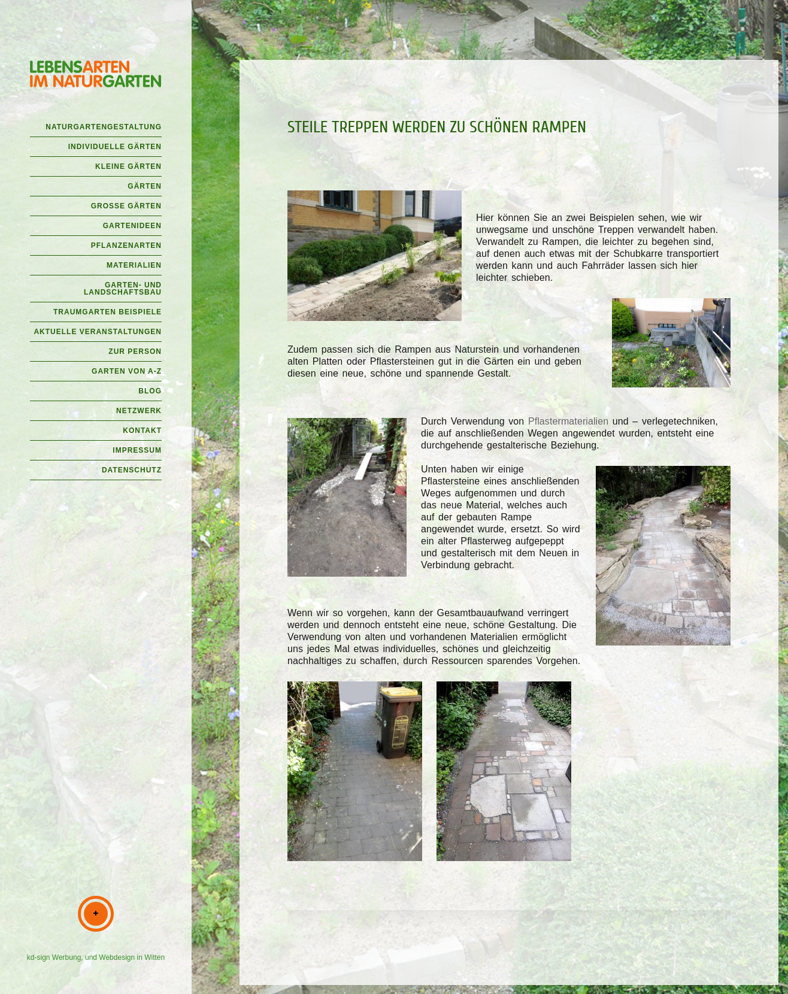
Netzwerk (139, 411)
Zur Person (135, 351)
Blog (150, 391)
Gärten (145, 186)
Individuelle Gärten (115, 147)
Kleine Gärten (128, 166)
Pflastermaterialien (568, 421)
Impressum (137, 450)
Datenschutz (132, 470)
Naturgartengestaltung (104, 127)
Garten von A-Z (127, 371)
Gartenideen (132, 226)
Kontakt (142, 430)
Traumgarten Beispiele (107, 312)
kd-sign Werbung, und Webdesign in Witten (96, 957)
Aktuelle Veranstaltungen (98, 332)
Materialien (134, 265)
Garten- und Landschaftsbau (123, 288)
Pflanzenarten (126, 245)
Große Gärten (126, 206)
